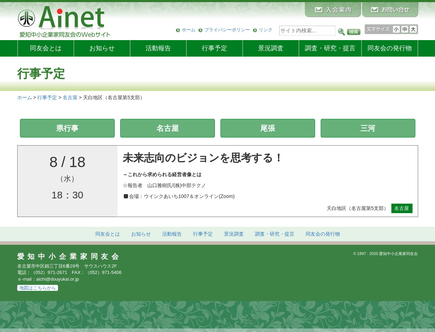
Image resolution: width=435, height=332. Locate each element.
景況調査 (270, 48)
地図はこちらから (37, 287)
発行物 (389, 48)
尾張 (267, 128)
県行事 (67, 128)
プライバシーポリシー (227, 29)
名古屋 (167, 128)
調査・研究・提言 (330, 48)
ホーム (189, 29)
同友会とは (46, 48)
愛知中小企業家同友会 (69, 256)
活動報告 (158, 48)
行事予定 (214, 48)
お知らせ (102, 48)
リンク (266, 29)
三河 (367, 128)
